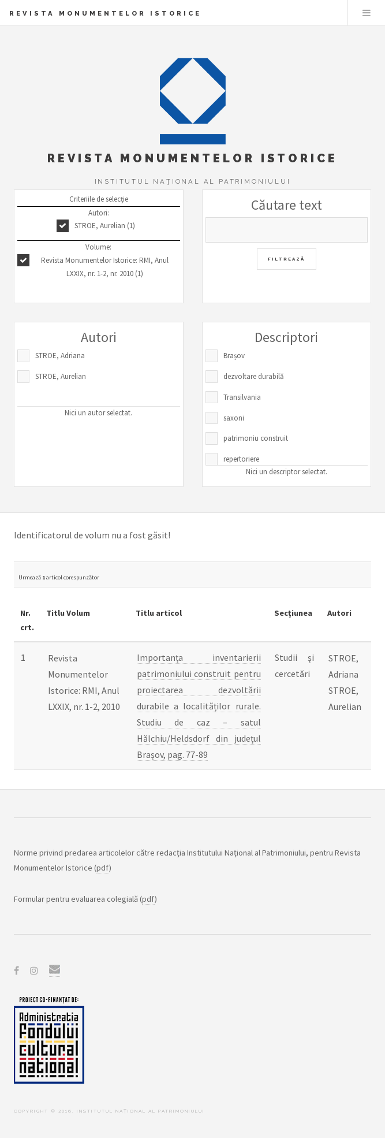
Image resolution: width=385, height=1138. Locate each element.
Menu (366, 12)
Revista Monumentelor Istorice (105, 13)
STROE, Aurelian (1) (104, 225)
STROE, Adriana (60, 355)
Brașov (234, 355)
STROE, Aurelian (60, 376)
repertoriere (241, 459)
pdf (102, 867)
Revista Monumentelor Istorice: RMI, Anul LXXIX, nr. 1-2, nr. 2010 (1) (105, 266)
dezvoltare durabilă (253, 376)
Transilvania (242, 397)
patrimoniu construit (255, 438)
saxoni (233, 418)
